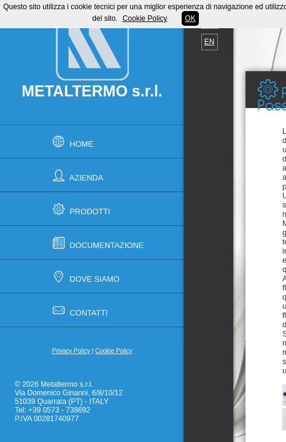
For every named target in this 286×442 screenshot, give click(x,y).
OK (190, 18)
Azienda (76, 175)
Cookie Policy (114, 350)
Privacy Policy (71, 350)
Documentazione (96, 242)
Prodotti (79, 209)
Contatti (78, 310)
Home (71, 141)
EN (209, 41)
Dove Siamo (84, 276)
